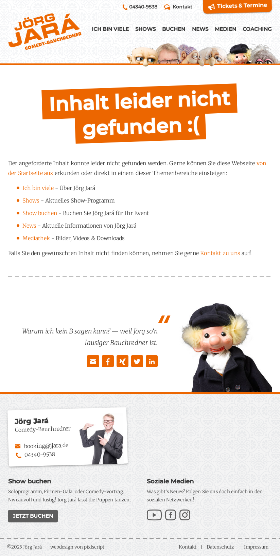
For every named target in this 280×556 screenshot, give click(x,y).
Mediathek (36, 238)
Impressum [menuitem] (256, 547)
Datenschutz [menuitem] (220, 547)
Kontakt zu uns (220, 253)
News (29, 225)
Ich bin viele (38, 188)
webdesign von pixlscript (77, 547)
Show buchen (39, 213)
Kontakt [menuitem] (187, 547)
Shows (30, 200)
